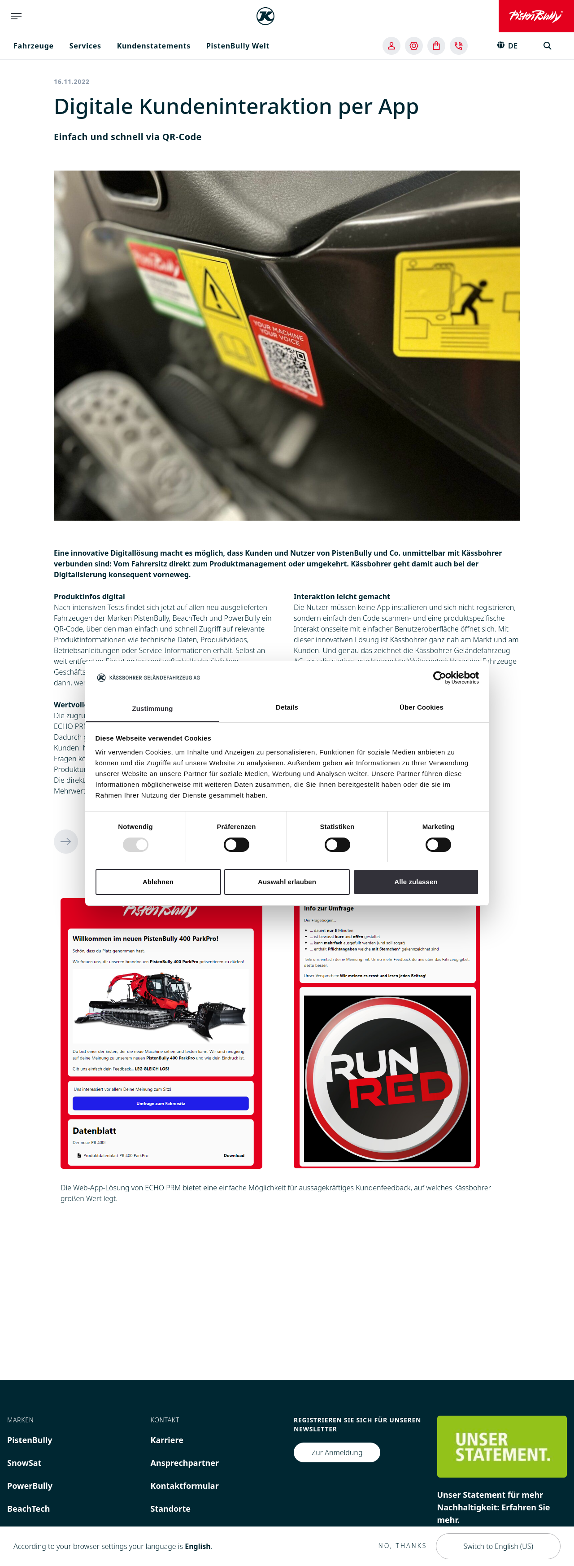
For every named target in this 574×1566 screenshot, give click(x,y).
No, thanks (402, 1545)
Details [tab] (287, 707)
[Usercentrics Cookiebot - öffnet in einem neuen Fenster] (439, 677)
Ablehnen (158, 882)
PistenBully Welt (238, 46)
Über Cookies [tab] (422, 707)
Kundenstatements (154, 46)
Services (85, 46)
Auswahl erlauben (287, 882)
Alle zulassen (415, 882)
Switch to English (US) (498, 1546)
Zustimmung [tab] (152, 708)
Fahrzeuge (33, 46)
